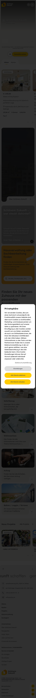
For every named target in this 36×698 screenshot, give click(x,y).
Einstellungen (18, 368)
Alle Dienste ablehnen (18, 375)
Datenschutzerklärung (23, 363)
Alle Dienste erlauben (17, 382)
